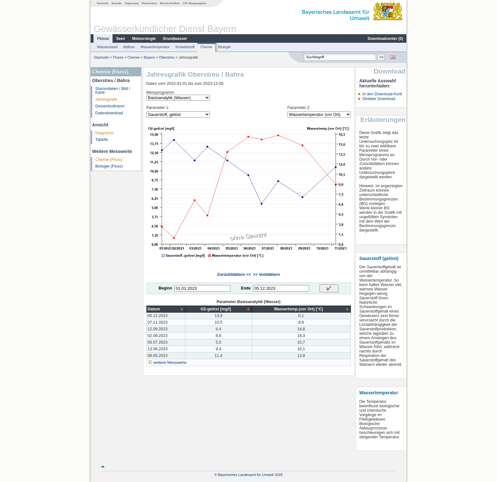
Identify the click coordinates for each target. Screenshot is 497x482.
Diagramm (104, 133)
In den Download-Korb (382, 94)
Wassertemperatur (155, 47)
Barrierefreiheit (170, 3)
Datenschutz (149, 3)
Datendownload (109, 113)
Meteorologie (144, 38)
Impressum (132, 3)
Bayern (149, 57)
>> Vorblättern (266, 274)
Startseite (102, 3)
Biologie (224, 47)
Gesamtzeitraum (110, 106)
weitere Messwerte (170, 362)
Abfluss (129, 47)
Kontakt (117, 3)
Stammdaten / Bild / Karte (112, 90)
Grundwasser (175, 38)
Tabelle (101, 139)
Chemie (206, 47)
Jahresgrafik (106, 99)
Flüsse (103, 38)
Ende (246, 288)
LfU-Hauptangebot (194, 3)
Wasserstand (107, 47)
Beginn (165, 288)
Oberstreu (167, 57)
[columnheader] (165, 309)
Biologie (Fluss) (109, 166)
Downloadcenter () (385, 38)
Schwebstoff (185, 47)
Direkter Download (378, 99)
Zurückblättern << (234, 274)
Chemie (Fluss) (108, 159)
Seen (120, 38)
